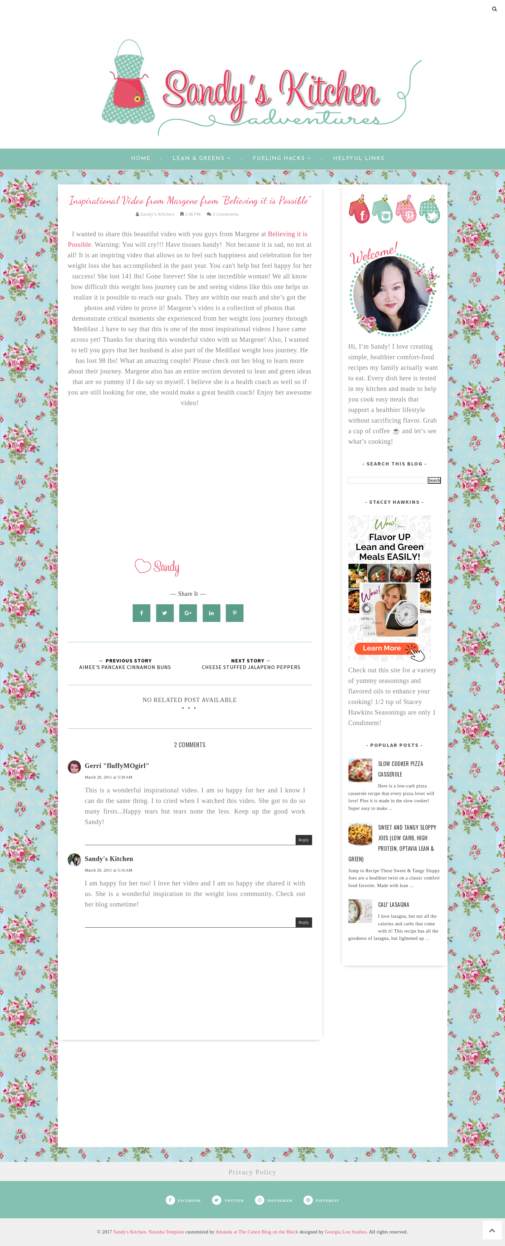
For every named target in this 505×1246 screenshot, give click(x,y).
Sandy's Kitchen (109, 858)
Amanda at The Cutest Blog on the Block (257, 1232)
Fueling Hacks (282, 158)
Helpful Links (358, 158)
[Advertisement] (190, 1101)
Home (141, 158)
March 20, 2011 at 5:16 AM (109, 870)
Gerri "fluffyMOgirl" (117, 765)
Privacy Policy (252, 1172)
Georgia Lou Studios (346, 1232)
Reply (304, 840)
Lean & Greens (202, 158)
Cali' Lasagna (394, 905)
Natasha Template (166, 1232)
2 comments (226, 214)
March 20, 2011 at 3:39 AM (109, 777)
